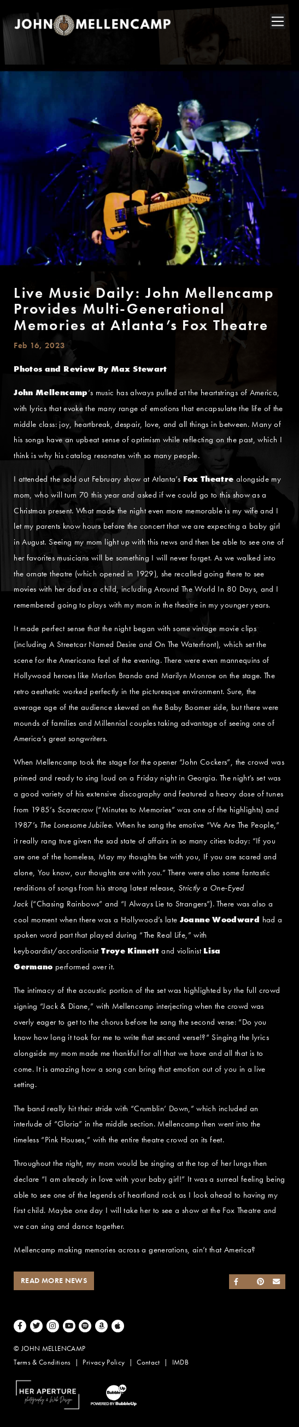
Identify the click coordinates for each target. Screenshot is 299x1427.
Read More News (54, 1280)
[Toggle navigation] (277, 21)
